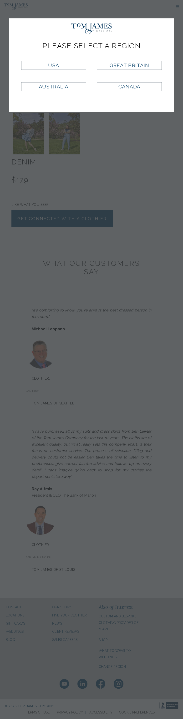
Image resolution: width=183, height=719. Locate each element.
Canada (129, 87)
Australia (53, 87)
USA (53, 65)
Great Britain (129, 65)
